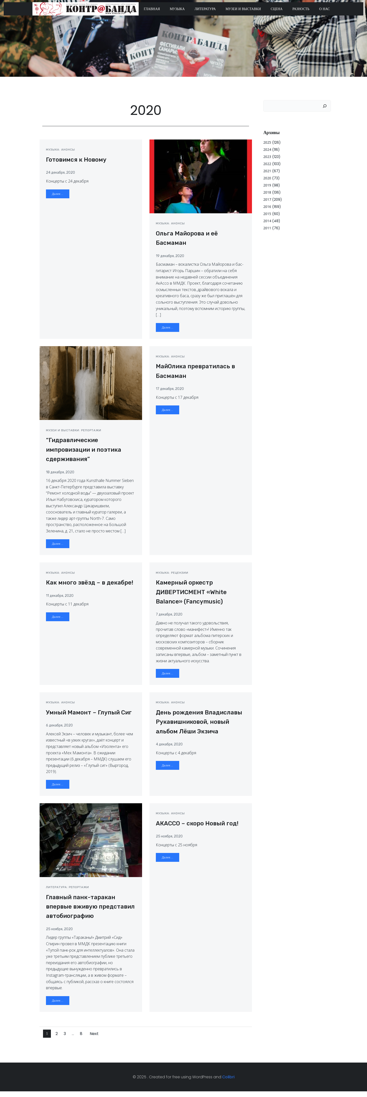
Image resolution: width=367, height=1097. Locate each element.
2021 (267, 170)
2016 (267, 206)
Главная (152, 9)
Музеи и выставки (243, 9)
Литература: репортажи (68, 892)
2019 (267, 184)
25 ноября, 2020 (60, 934)
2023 (267, 156)
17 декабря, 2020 (171, 392)
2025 (267, 141)
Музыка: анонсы (61, 152)
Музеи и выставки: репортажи (74, 433)
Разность (301, 9)
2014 (267, 220)
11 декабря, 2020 (60, 599)
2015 (267, 213)
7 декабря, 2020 (170, 618)
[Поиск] (325, 105)
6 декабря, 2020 (60, 730)
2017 (267, 199)
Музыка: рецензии (173, 576)
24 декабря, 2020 (61, 175)
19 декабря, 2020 (171, 258)
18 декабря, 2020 (61, 475)
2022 (267, 163)
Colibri (228, 1082)
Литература (205, 9)
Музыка (177, 9)
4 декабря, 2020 (170, 748)
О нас (325, 9)
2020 (267, 177)
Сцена (277, 9)
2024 (267, 149)
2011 (267, 227)
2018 (267, 191)
